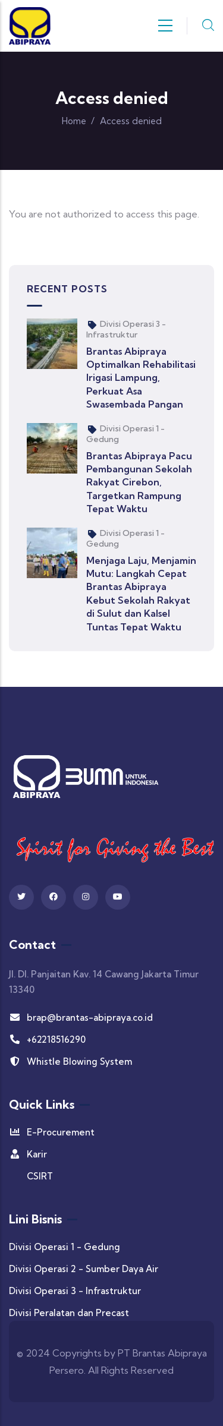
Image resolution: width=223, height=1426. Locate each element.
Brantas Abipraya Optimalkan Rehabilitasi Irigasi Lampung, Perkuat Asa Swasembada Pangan (141, 378)
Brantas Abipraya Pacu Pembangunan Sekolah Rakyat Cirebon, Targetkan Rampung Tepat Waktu (139, 482)
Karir (28, 1154)
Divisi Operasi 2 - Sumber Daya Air (83, 1268)
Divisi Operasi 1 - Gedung (64, 1247)
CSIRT (40, 1176)
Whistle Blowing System (70, 1061)
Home (74, 121)
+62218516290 (47, 1039)
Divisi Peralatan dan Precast (69, 1312)
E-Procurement (52, 1132)
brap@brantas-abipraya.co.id (81, 1017)
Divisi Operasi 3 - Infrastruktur (126, 329)
